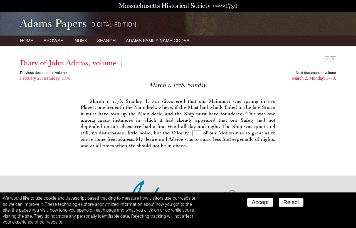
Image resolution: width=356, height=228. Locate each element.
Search (106, 40)
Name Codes (158, 40)
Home (26, 40)
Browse (53, 40)
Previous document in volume (43, 73)
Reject (291, 202)
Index (80, 40)
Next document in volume (316, 73)
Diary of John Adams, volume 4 (71, 62)
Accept (260, 202)
